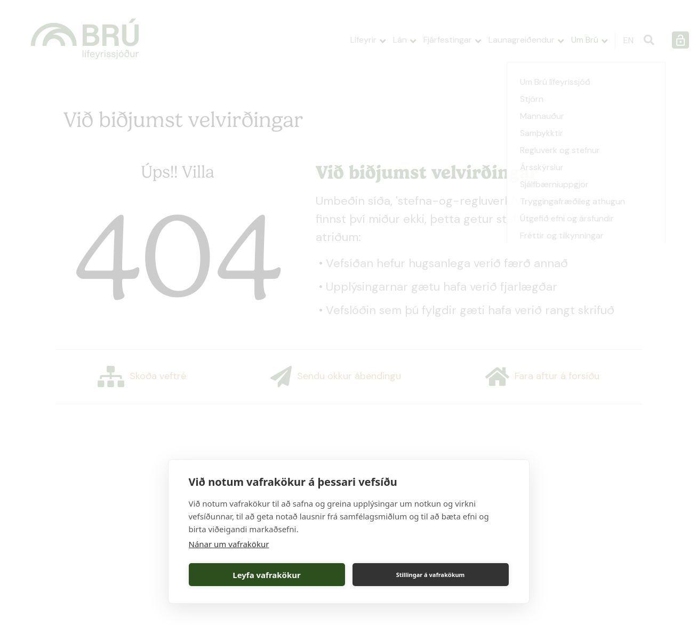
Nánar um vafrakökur (229, 544)
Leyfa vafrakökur (266, 575)
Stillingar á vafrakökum (430, 575)
